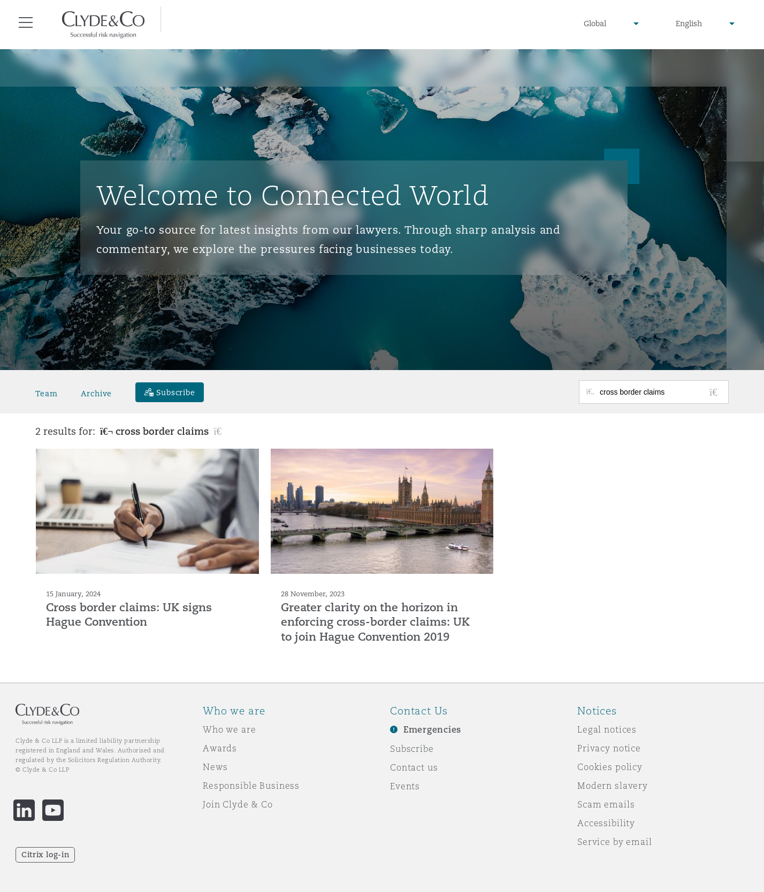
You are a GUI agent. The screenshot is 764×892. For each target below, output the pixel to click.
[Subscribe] (169, 392)
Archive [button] (96, 393)
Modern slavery (612, 785)
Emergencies (432, 729)
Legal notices (607, 729)
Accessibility (606, 823)
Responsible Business (251, 785)
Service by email (614, 841)
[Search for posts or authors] (660, 392)
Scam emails (606, 804)
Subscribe (412, 748)
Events (405, 786)
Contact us (414, 767)
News (215, 767)
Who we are (229, 729)
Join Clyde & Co (238, 804)
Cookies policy (610, 767)
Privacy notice (609, 748)
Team (46, 393)
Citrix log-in (45, 854)
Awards (220, 748)
